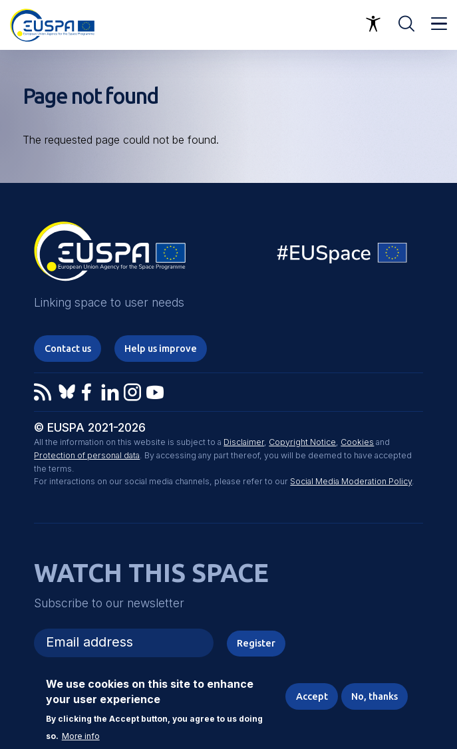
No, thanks (374, 696)
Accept (312, 696)
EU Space (342, 256)
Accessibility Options (373, 24)
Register (256, 643)
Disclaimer (244, 442)
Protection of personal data (87, 455)
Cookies (357, 442)
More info (81, 737)
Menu (439, 24)
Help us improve (160, 348)
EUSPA (110, 256)
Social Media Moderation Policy (351, 481)
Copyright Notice (302, 442)
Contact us (68, 348)
